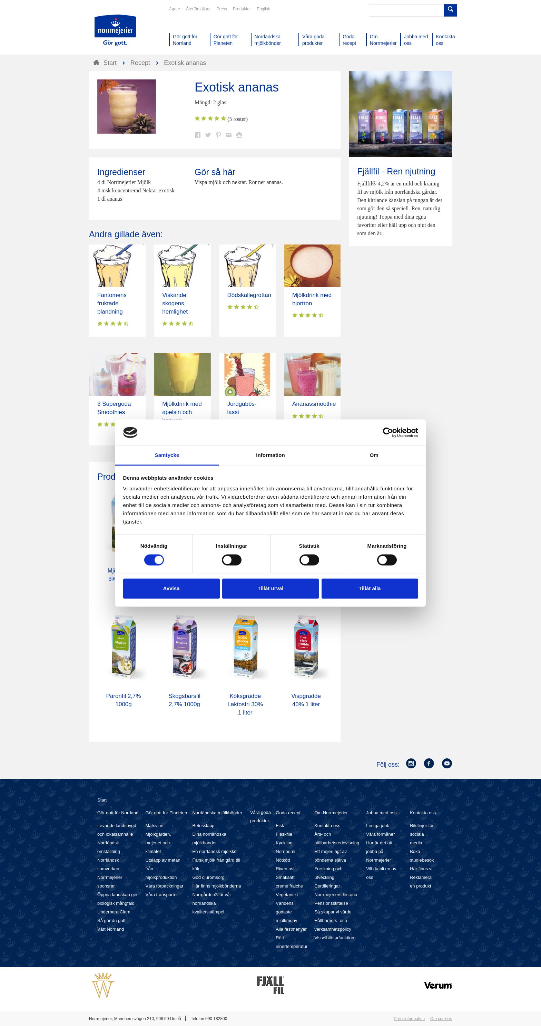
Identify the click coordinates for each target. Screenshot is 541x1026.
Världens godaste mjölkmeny (286, 912)
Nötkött (283, 860)
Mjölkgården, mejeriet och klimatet (158, 843)
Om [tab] (374, 455)
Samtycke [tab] (167, 455)
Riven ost (285, 868)
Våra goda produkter (260, 816)
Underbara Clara (113, 911)
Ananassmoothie (314, 404)
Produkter (242, 9)
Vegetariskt (287, 894)
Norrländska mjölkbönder (217, 812)
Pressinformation (409, 1018)
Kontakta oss (327, 825)
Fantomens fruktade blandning (112, 303)
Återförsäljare (198, 9)
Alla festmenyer (291, 929)
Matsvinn (155, 825)
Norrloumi (285, 851)
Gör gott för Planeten (166, 812)
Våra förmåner (380, 834)
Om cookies (441, 1018)
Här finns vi (421, 868)
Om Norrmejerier (331, 812)
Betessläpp (203, 825)
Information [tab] (270, 455)
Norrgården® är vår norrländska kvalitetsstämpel (211, 903)
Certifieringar (327, 886)
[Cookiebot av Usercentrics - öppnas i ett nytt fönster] (388, 432)
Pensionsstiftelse (331, 903)
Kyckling (284, 842)
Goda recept (288, 812)
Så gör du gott (111, 920)
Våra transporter (162, 894)
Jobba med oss (381, 812)
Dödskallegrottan (249, 295)
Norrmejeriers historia (335, 894)
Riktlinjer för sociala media (422, 834)
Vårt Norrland (110, 929)
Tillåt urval (271, 589)
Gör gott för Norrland (117, 812)
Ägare (174, 9)
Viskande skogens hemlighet (175, 303)
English (263, 9)
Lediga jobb (377, 825)
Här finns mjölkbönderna (216, 886)
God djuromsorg (208, 877)
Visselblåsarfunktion (334, 937)
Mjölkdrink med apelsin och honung (181, 412)
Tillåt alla (370, 589)
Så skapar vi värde (333, 911)
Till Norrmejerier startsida (115, 30)
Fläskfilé (284, 834)
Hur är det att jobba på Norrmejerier (379, 851)
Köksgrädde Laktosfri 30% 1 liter (245, 704)
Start (102, 800)
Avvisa (171, 589)
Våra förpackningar (165, 886)
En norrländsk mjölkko (214, 851)
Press (221, 9)
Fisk (280, 825)
